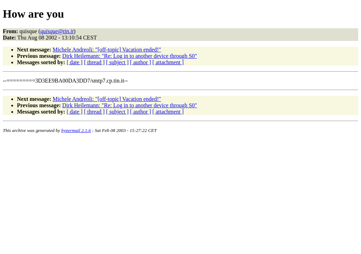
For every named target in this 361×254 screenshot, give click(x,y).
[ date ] (74, 62)
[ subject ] (117, 62)
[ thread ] (94, 62)
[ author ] (140, 62)
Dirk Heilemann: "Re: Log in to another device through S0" (129, 56)
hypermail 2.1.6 (76, 130)
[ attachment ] (168, 62)
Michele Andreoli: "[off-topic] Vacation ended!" (107, 50)
